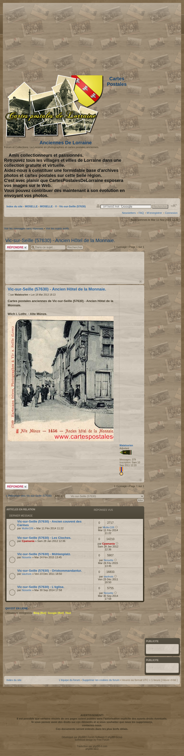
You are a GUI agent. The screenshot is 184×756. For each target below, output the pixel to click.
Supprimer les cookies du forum (101, 680)
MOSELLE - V (48, 206)
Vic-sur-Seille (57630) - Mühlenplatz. (44, 554)
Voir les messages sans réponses (23, 228)
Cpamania (28, 541)
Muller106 (27, 528)
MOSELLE (31, 206)
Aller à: (59, 495)
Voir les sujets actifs (57, 228)
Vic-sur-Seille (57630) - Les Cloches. (44, 538)
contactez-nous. (92, 725)
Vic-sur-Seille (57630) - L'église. (40, 587)
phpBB (81, 737)
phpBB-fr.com (100, 746)
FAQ (141, 212)
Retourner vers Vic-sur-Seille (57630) (30, 495)
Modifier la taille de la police (174, 206)
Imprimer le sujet (98, 206)
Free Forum (103, 740)
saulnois (26, 573)
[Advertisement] (139, 37)
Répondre (16, 247)
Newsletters (129, 212)
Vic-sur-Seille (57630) (72, 206)
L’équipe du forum (69, 680)
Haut (140, 281)
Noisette (26, 557)
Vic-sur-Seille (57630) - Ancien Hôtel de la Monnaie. (60, 240)
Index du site (14, 206)
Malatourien (21, 294)
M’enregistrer (154, 212)
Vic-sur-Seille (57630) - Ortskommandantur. (49, 570)
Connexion (171, 212)
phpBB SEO (92, 749)
